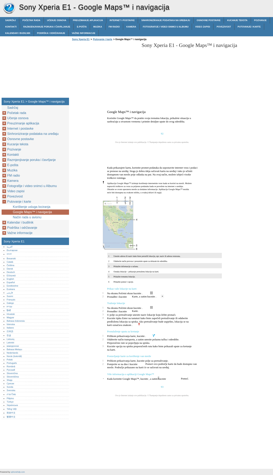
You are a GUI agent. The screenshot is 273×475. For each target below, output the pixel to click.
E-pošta (82, 26)
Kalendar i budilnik (17, 33)
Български (12, 250)
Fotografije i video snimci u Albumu (166, 26)
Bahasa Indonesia (16, 321)
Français (11, 299)
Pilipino (10, 398)
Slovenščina (13, 376)
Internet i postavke (122, 20)
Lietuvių (10, 339)
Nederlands (12, 353)
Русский (11, 370)
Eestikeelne (12, 286)
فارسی (10, 292)
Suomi (10, 296)
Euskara (11, 289)
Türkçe (10, 402)
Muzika (97, 26)
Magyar (10, 317)
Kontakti (11, 26)
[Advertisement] (104, 70)
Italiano (10, 327)
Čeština (10, 265)
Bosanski (11, 258)
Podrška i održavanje (51, 33)
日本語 (10, 331)
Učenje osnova (56, 20)
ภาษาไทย (11, 394)
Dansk (10, 269)
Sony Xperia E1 (9, 8)
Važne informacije (83, 33)
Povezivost (224, 26)
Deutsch (11, 272)
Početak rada (31, 20)
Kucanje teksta (237, 20)
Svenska (11, 390)
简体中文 (11, 413)
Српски (10, 383)
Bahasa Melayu (14, 349)
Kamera (131, 26)
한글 (9, 335)
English (10, 279)
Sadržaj (10, 20)
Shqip (9, 380)
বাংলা (9, 254)
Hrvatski (11, 314)
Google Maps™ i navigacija (32, 212)
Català (10, 262)
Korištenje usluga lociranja (31, 207)
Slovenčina (12, 373)
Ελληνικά (11, 275)
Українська (12, 405)
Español (11, 282)
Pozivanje (260, 20)
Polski (10, 359)
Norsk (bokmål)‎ (14, 356)
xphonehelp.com (18, 472)
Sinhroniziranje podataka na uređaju (165, 20)
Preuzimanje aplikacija (88, 20)
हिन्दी (9, 310)
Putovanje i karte (249, 26)
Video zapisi (202, 26)
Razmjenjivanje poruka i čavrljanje (46, 26)
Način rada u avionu (27, 217)
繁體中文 (11, 417)
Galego (10, 303)
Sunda (10, 387)
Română (11, 366)
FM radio (114, 26)
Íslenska (11, 324)
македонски (13, 346)
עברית (9, 306)
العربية (9, 246)
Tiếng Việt (11, 409)
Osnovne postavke (209, 20)
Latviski (10, 342)
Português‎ (12, 363)
